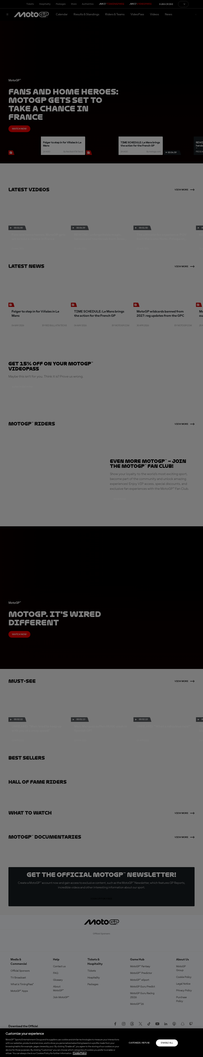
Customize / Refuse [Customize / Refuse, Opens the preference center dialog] (139, 1043)
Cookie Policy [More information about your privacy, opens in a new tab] (79, 1053)
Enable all (167, 1043)
